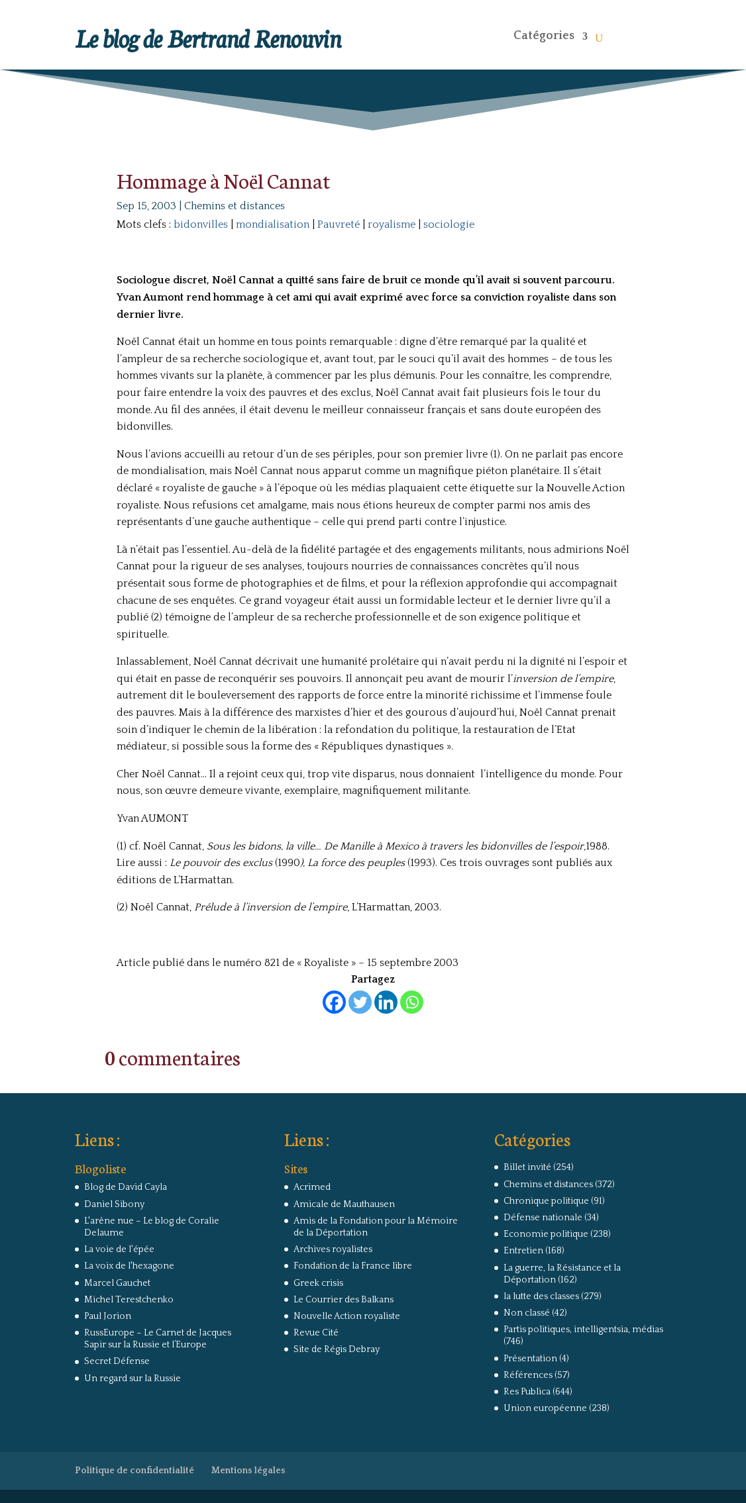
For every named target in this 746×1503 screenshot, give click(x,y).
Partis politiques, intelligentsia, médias (583, 1329)
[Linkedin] (386, 1002)
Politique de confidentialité (134, 1470)
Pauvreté (338, 224)
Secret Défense (117, 1361)
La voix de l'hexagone (129, 1266)
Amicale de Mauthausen (344, 1204)
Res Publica (527, 1391)
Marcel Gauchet (117, 1283)
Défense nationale (543, 1217)
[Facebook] (334, 1002)
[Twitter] (360, 1002)
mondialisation (272, 224)
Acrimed (312, 1187)
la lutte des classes (541, 1296)
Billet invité (527, 1167)
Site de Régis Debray (336, 1349)
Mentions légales (248, 1470)
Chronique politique (546, 1201)
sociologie (448, 224)
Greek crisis (318, 1283)
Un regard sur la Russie (132, 1378)
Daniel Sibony (114, 1204)
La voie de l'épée (119, 1249)
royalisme (391, 224)
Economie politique (546, 1234)
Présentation (530, 1358)
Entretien (523, 1250)
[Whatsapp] (411, 1002)
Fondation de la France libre (352, 1266)
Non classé (527, 1313)
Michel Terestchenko (129, 1299)
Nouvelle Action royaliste (346, 1316)
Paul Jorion (107, 1316)
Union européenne (545, 1408)
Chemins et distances (234, 206)
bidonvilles (201, 224)
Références (528, 1375)
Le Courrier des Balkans (343, 1299)
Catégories (543, 35)
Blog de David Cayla (125, 1187)
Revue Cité (316, 1333)
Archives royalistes (332, 1249)
